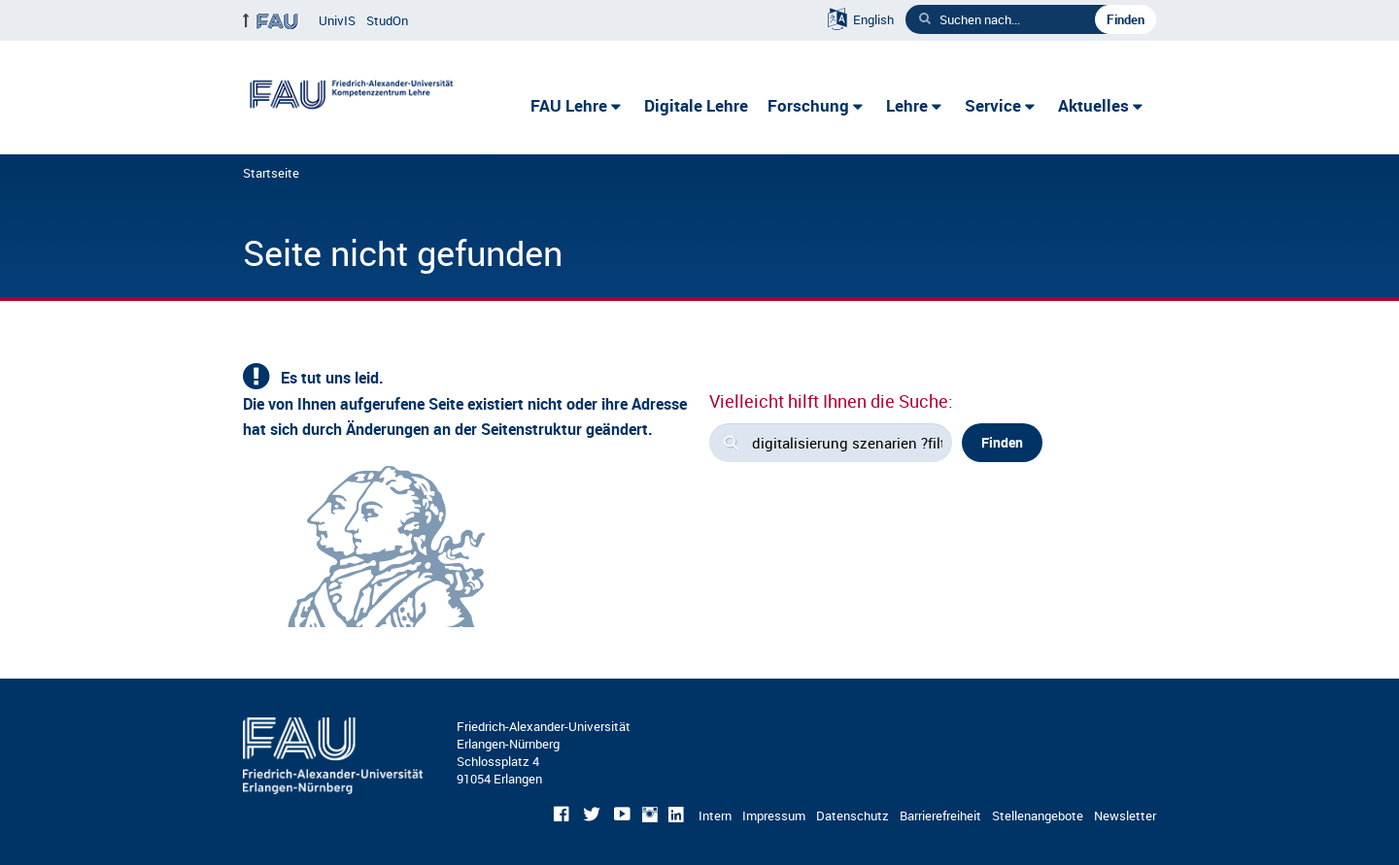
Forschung (808, 105)
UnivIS (337, 20)
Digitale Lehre (696, 105)
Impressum (773, 815)
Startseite (271, 173)
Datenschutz (852, 815)
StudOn (387, 20)
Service (993, 105)
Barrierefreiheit (940, 815)
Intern (715, 815)
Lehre (907, 105)
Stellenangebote (1037, 815)
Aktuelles (1093, 105)
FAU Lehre (568, 105)
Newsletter (1125, 815)
